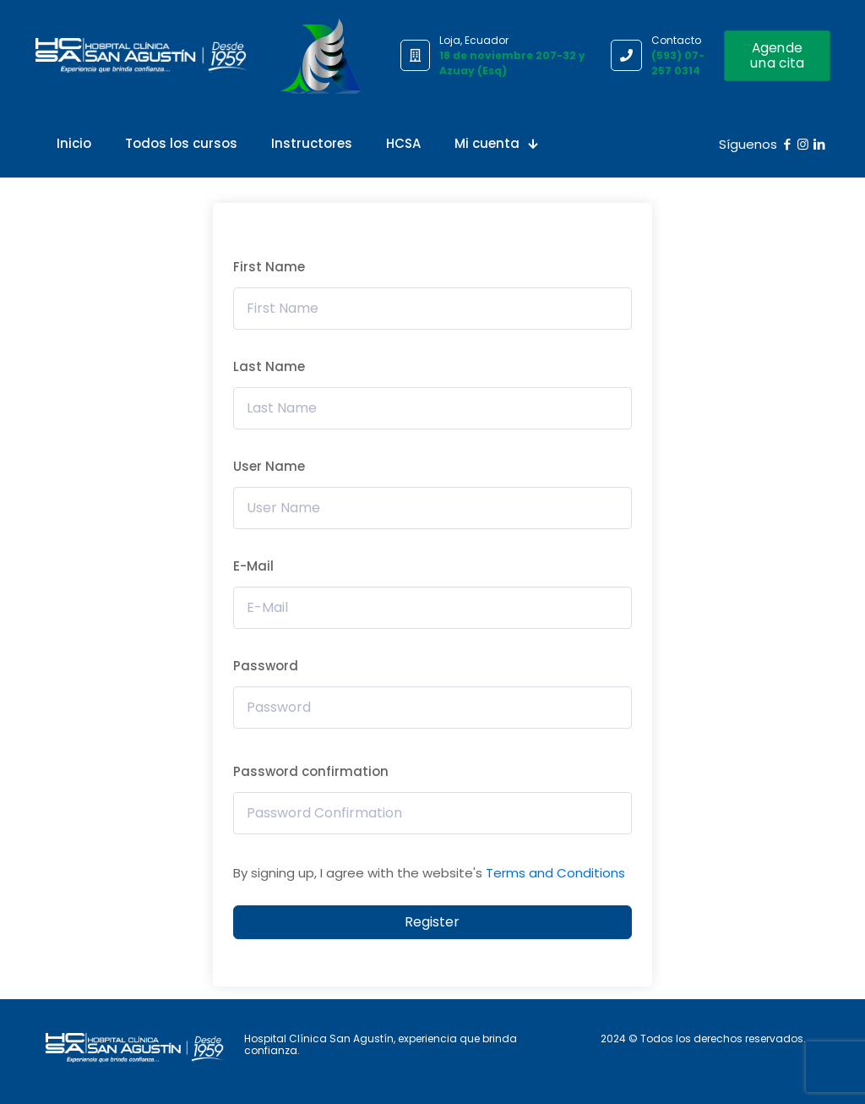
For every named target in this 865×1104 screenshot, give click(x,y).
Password (265, 666)
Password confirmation (311, 771)
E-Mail (253, 566)
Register (432, 922)
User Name (269, 466)
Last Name (269, 366)
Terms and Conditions (555, 873)
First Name (269, 267)
